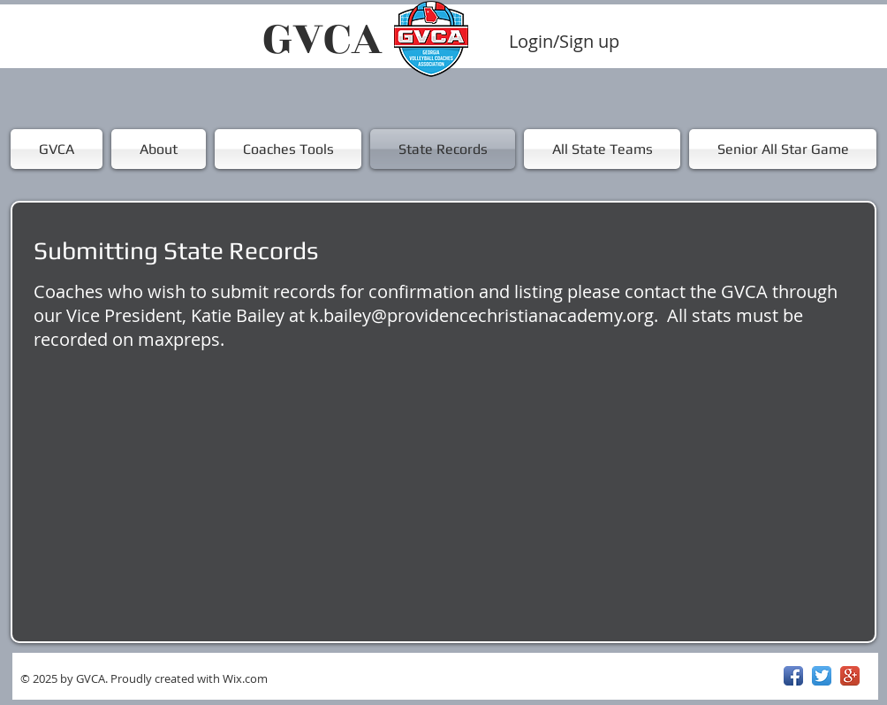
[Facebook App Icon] (793, 676)
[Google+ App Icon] (850, 676)
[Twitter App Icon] (821, 676)
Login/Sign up (564, 41)
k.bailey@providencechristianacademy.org (481, 315)
